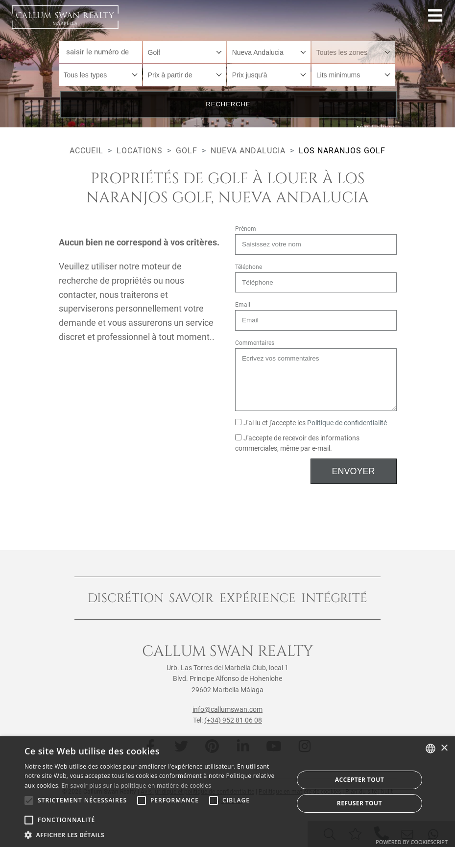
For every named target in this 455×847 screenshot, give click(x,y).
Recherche (228, 104)
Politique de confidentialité (347, 423)
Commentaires (254, 342)
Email (242, 304)
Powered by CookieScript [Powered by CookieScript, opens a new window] (412, 842)
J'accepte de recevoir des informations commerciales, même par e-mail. (297, 443)
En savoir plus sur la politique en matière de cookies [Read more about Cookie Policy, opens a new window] (137, 785)
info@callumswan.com (227, 709)
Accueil (86, 150)
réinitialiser (376, 127)
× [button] (444, 748)
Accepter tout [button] (359, 779)
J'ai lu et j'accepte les (311, 423)
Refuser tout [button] (359, 803)
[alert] (227, 791)
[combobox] (185, 52)
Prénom (245, 228)
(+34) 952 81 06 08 (233, 720)
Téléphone (248, 267)
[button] (154, 835)
